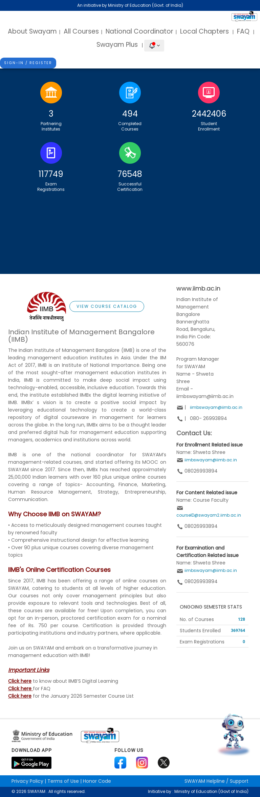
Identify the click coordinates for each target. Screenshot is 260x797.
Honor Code (97, 781)
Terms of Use (63, 781)
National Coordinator (139, 31)
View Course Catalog (107, 306)
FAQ (243, 31)
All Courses (81, 31)
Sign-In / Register (28, 62)
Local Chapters (204, 31)
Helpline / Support (216, 781)
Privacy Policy (27, 781)
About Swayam (32, 31)
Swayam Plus (117, 44)
